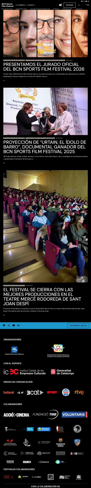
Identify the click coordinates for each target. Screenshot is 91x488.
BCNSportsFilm (53, 60)
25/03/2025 (59, 138)
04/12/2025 (69, 60)
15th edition (30, 138)
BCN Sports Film (41, 60)
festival (61, 60)
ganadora (50, 138)
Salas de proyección (17, 60)
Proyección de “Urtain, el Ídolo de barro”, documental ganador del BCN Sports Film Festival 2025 (44, 147)
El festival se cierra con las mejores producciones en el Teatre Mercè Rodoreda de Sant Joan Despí (42, 297)
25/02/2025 (29, 285)
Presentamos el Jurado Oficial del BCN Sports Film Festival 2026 (44, 66)
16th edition (30, 60)
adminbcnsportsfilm (13, 80)
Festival (6, 60)
